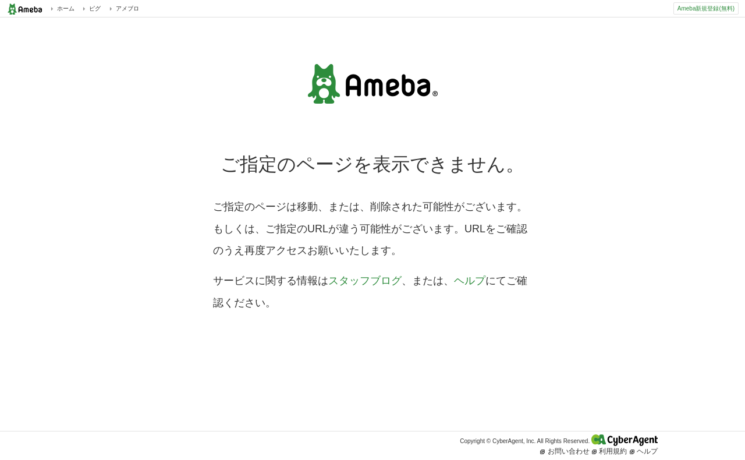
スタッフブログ (365, 280)
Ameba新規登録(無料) (706, 8)
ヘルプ (469, 280)
